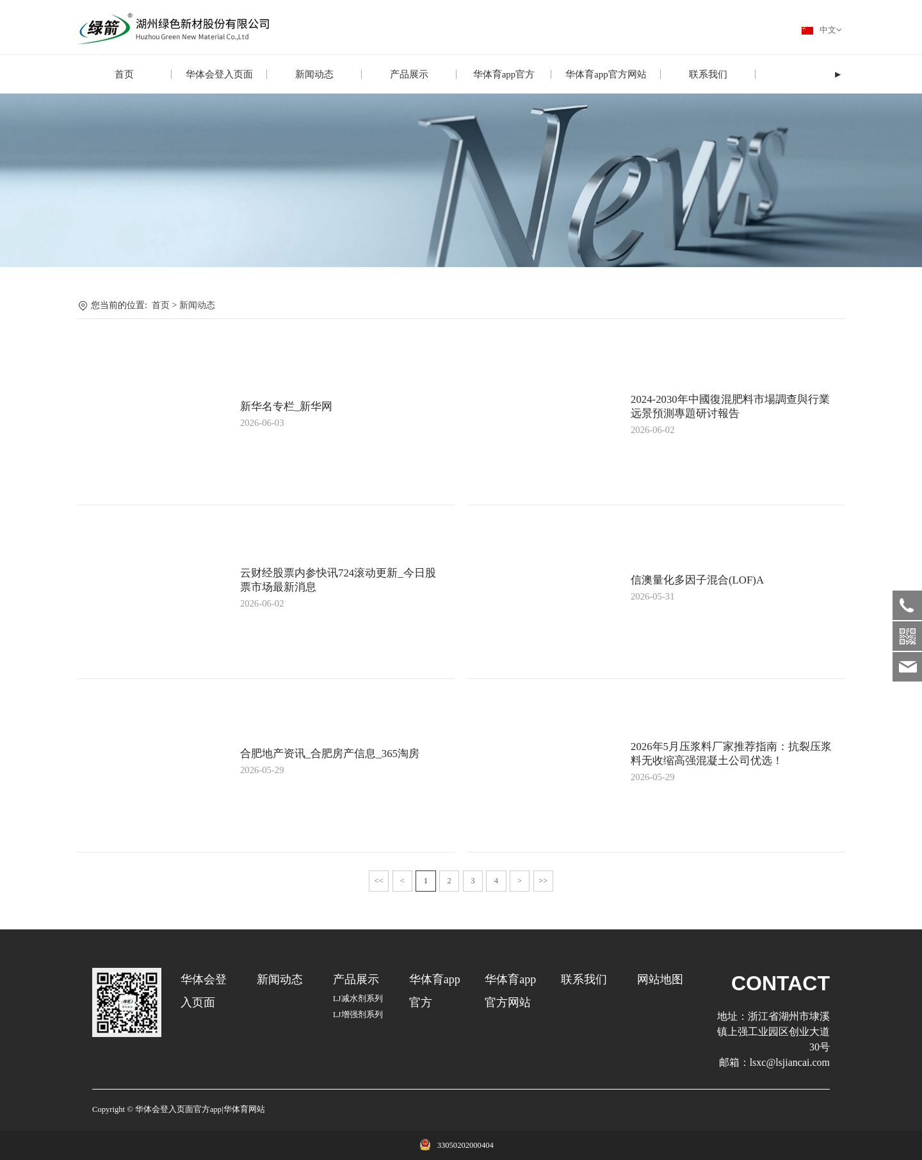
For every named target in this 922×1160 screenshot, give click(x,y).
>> (542, 880)
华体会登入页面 (219, 74)
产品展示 (409, 74)
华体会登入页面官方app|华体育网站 (200, 1109)
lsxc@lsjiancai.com (790, 1062)
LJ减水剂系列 (358, 998)
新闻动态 (314, 74)
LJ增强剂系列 (358, 1014)
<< (379, 880)
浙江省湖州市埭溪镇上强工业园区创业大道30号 (773, 1031)
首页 (124, 74)
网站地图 (660, 979)
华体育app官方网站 (606, 74)
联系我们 (708, 74)
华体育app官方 (504, 74)
